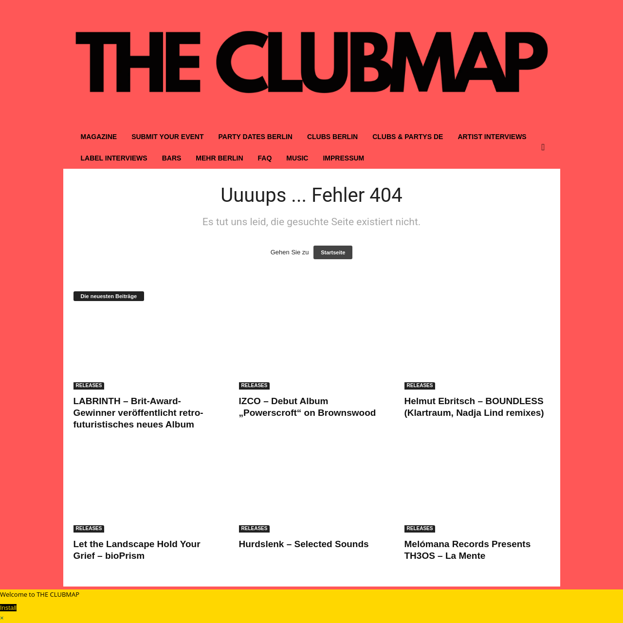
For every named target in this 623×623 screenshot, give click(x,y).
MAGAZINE (99, 137)
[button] (545, 147)
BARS (172, 158)
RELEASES (89, 385)
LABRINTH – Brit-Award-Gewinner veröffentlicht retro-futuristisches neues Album (138, 412)
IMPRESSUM (343, 158)
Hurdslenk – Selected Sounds (304, 544)
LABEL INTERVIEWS (114, 158)
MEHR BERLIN (219, 158)
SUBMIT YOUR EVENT (167, 137)
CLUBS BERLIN (332, 137)
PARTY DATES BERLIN (255, 137)
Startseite (333, 252)
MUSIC (297, 158)
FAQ (265, 158)
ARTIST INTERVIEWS (492, 137)
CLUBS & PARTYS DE (407, 137)
